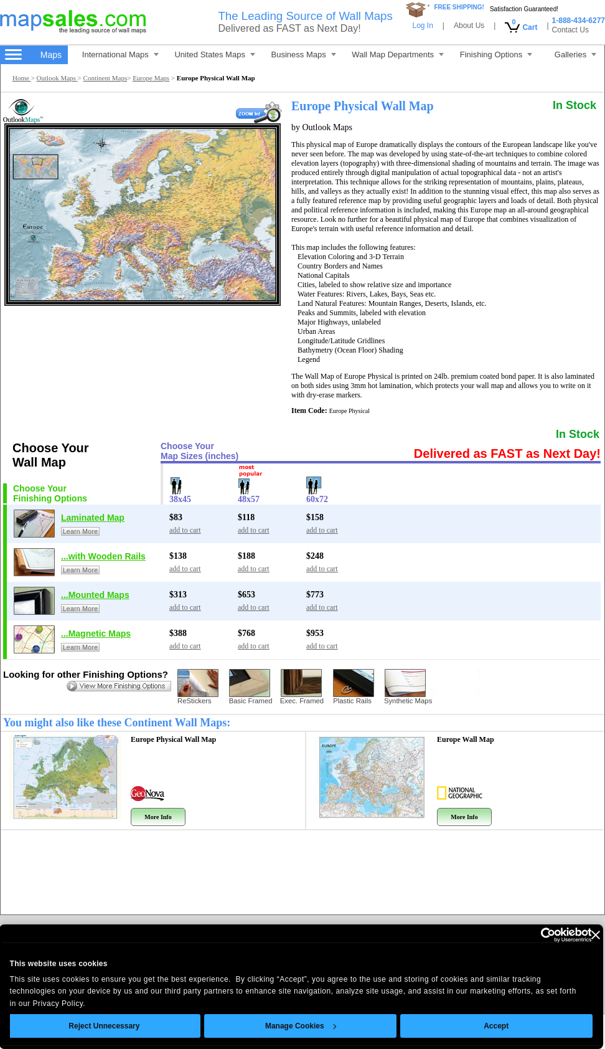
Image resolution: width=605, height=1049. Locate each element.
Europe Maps (151, 78)
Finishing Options (496, 54)
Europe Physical (173, 739)
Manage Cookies (301, 1026)
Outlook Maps (57, 78)
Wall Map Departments (398, 54)
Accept (497, 1026)
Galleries (575, 54)
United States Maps (214, 54)
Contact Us (570, 30)
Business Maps (303, 54)
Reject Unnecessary (105, 1026)
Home (21, 78)
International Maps (120, 54)
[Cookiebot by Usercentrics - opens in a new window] (538, 935)
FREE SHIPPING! (459, 7)
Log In (422, 25)
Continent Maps (105, 78)
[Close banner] (597, 935)
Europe (465, 739)
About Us (469, 25)
